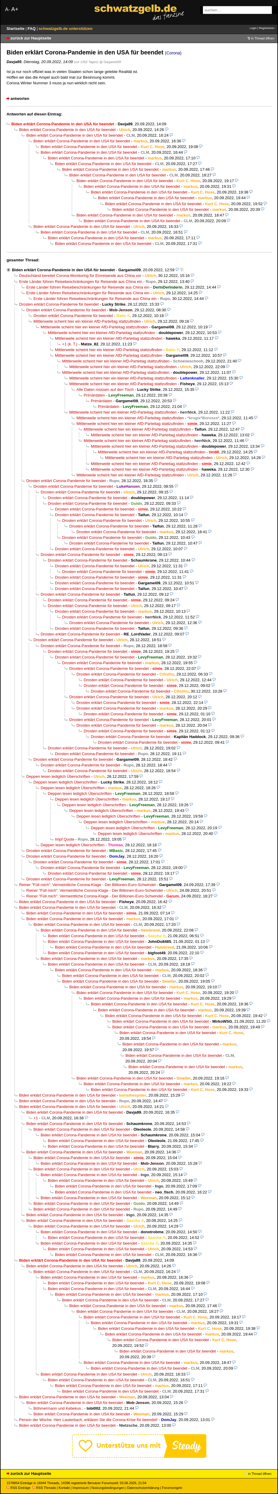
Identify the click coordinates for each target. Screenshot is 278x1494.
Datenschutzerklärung (143, 1488)
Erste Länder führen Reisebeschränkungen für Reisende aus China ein (80, 281)
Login (253, 28)
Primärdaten (94, 395)
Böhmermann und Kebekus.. (58, 1408)
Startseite (16, 28)
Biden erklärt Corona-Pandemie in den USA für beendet (67, 129)
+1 (35, 1118)
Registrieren (266, 28)
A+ (14, 9)
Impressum (81, 1488)
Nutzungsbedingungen (108, 1488)
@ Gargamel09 (110, 62)
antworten (19, 98)
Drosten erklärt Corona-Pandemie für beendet (59, 304)
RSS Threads (44, 1488)
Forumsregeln (172, 1488)
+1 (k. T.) (69, 344)
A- (7, 9)
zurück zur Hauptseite (30, 38)
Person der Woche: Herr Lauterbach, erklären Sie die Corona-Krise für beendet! (88, 1419)
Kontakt (64, 1488)
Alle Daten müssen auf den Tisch (105, 389)
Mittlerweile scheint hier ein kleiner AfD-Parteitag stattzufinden (87, 321)
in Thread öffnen (262, 38)
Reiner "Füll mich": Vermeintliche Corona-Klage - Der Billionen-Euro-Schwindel (87, 884)
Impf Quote (64, 839)
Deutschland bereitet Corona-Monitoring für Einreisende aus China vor (80, 275)
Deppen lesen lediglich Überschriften (58, 776)
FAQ (32, 28)
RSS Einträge (18, 1488)
